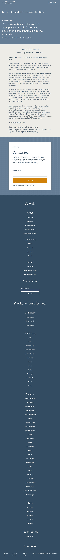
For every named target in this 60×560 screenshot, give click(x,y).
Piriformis (30, 402)
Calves (30, 467)
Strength (30, 515)
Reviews (30, 221)
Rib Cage (30, 374)
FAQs (30, 244)
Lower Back (30, 487)
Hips (30, 338)
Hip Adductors (30, 431)
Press (30, 256)
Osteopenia (30, 317)
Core (30, 342)
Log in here (30, 185)
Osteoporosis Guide (30, 270)
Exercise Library (30, 229)
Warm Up (30, 507)
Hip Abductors (30, 406)
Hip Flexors (30, 459)
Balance (30, 519)
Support (30, 248)
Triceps (30, 435)
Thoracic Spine (30, 350)
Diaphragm (30, 447)
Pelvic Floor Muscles (30, 491)
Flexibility (30, 511)
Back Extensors (30, 427)
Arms (30, 362)
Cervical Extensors (30, 398)
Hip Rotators (30, 410)
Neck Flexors (30, 439)
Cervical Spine (30, 354)
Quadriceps (30, 463)
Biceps (30, 471)
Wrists (30, 386)
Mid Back (30, 475)
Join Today (53, 2)
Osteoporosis (30, 321)
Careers (30, 252)
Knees (30, 366)
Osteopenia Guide (30, 274)
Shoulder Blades (30, 483)
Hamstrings (30, 495)
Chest (30, 382)
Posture (30, 523)
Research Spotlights (30, 233)
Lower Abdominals (30, 414)
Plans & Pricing (30, 225)
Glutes (30, 418)
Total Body (30, 378)
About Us (30, 217)
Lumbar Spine (30, 346)
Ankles (30, 370)
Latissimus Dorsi (30, 423)
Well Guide (30, 266)
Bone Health (30, 536)
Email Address (17, 170)
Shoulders (30, 358)
